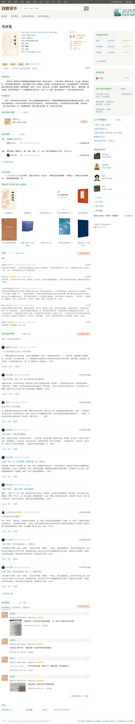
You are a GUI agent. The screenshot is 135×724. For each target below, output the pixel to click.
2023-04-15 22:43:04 (23, 322)
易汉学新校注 (83, 213)
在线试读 (126, 78)
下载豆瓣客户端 (116, 2)
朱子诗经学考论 (63, 213)
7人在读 (98, 197)
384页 (12, 613)
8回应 (17, 367)
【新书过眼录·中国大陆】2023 (105, 133)
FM (53, 2)
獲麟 (31, 710)
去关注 (83, 122)
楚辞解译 (27, 213)
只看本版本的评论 (14, 339)
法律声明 (106, 721)
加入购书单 (25, 68)
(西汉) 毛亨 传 (30, 32)
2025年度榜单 (28, 16)
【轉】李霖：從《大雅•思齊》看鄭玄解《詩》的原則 (23, 462)
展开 (60, 299)
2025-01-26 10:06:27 (22, 305)
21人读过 (98, 202)
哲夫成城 (9, 375)
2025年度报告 (43, 16)
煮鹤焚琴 (105, 165)
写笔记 (6, 68)
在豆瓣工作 (90, 721)
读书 (9, 2)
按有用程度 (6, 608)
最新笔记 (26, 608)
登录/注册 (128, 2)
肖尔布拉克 (10, 512)
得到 (101, 78)
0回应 (17, 394)
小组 (41, 2)
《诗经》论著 (99, 125)
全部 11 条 (20, 253)
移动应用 (130, 721)
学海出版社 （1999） (104, 109)
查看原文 (18, 139)
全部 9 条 (26, 334)
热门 (3, 258)
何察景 (4, 265)
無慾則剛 (13, 155)
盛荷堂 (4, 322)
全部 (22, 134)
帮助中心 (113, 721)
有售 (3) (126, 94)
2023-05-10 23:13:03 (23, 265)
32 (6, 367)
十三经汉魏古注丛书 (33, 52)
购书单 (4, 16)
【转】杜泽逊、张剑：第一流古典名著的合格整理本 (23, 379)
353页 (12, 676)
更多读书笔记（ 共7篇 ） (81, 696)
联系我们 (98, 721)
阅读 (47, 2)
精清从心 (13, 143)
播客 (28, 2)
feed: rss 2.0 (101, 227)
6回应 (15, 421)
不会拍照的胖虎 (8, 288)
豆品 (65, 2)
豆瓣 (3, 2)
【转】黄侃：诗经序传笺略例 (14, 434)
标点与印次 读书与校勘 (11, 407)
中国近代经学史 (65, 243)
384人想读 (99, 206)
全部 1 (25, 112)
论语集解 (8, 213)
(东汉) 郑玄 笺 (42, 32)
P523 (12, 658)
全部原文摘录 (8, 162)
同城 (34, 2)
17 (6, 394)
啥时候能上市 (7, 710)
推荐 (87, 68)
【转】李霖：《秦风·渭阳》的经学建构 (17, 489)
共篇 (22, 603)
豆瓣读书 (11, 8)
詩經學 (96, 129)
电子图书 (14, 16)
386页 (12, 640)
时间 (59, 2)
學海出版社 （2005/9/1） (105, 102)
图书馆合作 (122, 721)
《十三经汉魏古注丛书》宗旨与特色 (16, 352)
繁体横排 (97, 137)
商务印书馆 (31, 35)
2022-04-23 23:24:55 (25, 277)
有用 (89, 265)
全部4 (123, 89)
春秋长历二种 (46, 243)
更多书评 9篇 (8, 594)
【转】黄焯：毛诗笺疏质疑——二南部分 (18, 544)
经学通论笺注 (45, 213)
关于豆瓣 (81, 721)
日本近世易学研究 (9, 243)
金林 (7, 402)
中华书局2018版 (85, 375)
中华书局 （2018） (103, 94)
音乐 (22, 2)
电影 (15, 2)
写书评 (15, 68)
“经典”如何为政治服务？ (11, 516)
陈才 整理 (53, 32)
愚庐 (3, 305)
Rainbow (105, 154)
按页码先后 (16, 608)
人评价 (80, 38)
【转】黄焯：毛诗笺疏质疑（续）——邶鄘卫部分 (22, 572)
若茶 (103, 187)
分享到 (34, 68)
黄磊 (103, 176)
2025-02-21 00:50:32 (30, 288)
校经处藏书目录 (100, 141)
